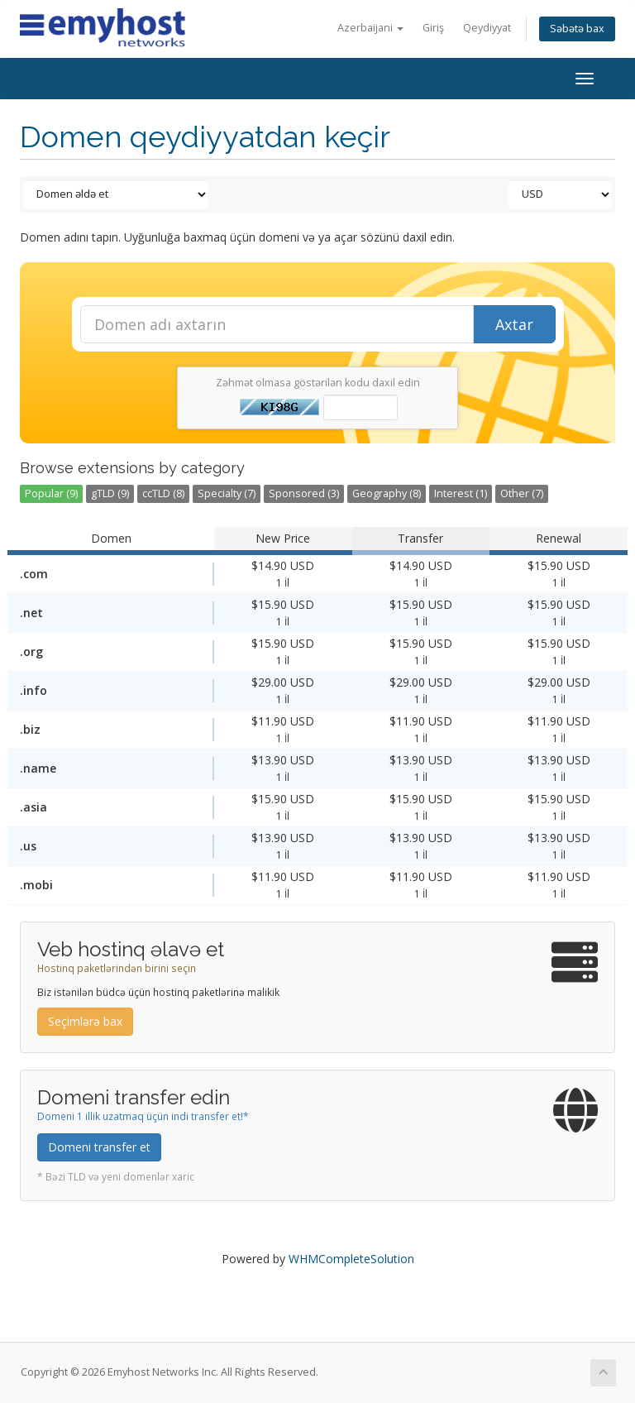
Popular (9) (51, 493)
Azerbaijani (370, 28)
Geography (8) (386, 493)
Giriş (433, 28)
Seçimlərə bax (85, 1021)
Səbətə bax (577, 29)
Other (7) (521, 493)
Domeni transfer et (99, 1147)
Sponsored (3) (304, 493)
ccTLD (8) (163, 493)
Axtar (514, 324)
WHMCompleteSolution (351, 1259)
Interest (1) (460, 493)
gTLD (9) (110, 493)
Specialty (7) (226, 493)
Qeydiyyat (487, 28)
